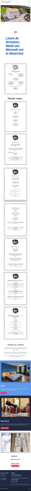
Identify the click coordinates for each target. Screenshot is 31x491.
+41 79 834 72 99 (4, 479)
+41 (4, 478)
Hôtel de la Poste (5, 488)
